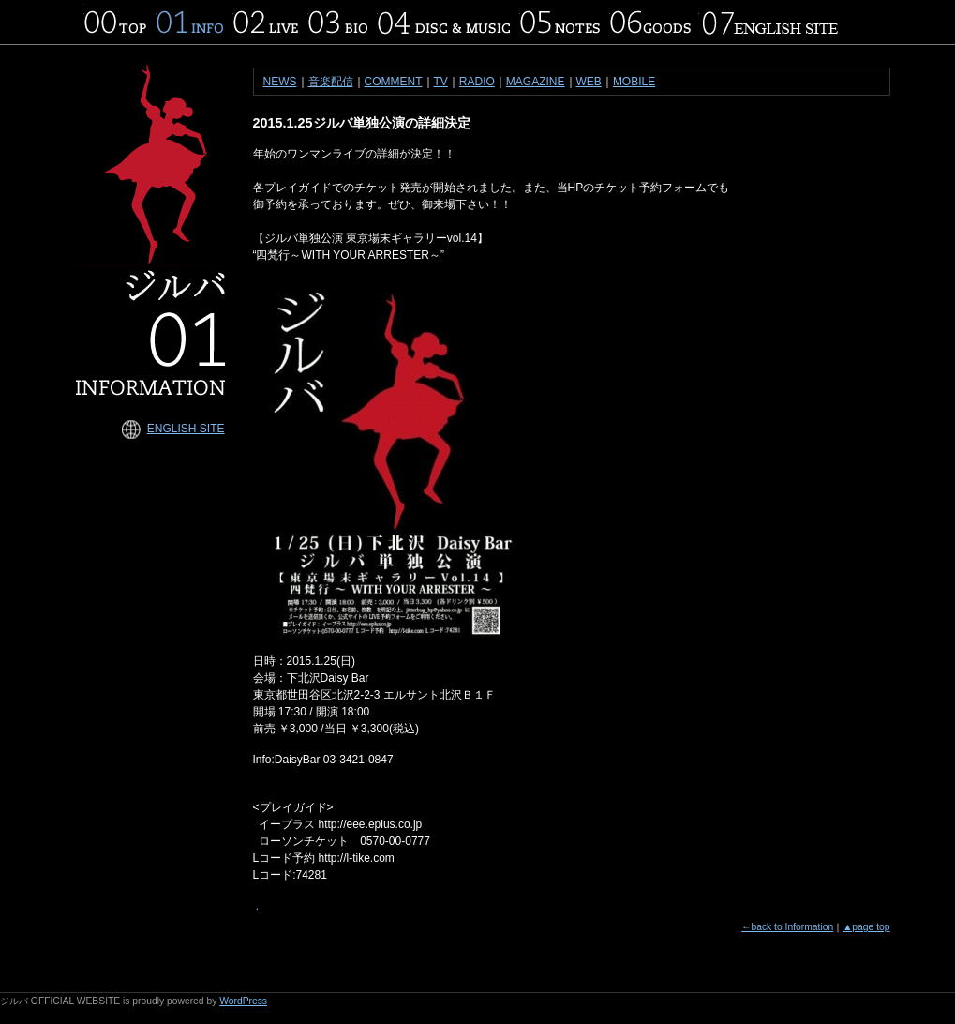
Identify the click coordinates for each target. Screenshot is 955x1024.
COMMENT (394, 81)
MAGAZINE (535, 81)
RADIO (477, 81)
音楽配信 (330, 81)
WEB (589, 81)
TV (441, 81)
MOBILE (634, 81)
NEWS (280, 81)
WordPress (243, 1001)
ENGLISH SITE (186, 428)
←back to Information (787, 927)
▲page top (866, 927)
